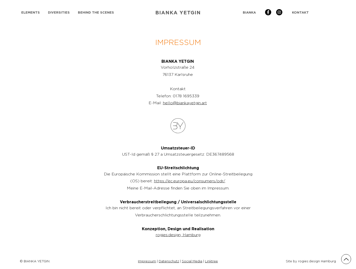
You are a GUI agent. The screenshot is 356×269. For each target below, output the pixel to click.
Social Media (192, 261)
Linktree (211, 261)
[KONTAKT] (300, 12)
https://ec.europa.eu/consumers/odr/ (189, 181)
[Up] (346, 259)
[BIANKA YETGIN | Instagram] (279, 12)
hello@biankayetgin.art (185, 103)
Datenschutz (169, 261)
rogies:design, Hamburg (178, 235)
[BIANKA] (249, 12)
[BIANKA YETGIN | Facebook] (268, 12)
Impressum (147, 261)
